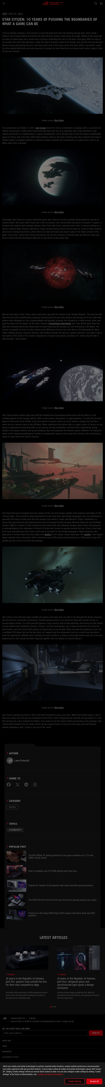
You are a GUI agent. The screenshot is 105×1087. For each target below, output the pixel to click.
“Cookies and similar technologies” (50, 1074)
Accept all (94, 1081)
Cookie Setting (74, 1081)
